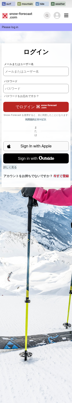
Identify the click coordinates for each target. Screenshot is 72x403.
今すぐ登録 (61, 176)
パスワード (10, 81)
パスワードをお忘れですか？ (21, 96)
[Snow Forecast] (17, 15)
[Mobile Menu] (66, 15)
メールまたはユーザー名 (19, 64)
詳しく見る (10, 167)
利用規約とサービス (35, 119)
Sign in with (36, 158)
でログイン (36, 106)
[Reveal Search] (47, 15)
